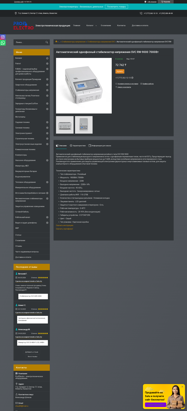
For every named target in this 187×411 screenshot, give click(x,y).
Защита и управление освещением (29, 206)
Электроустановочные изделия (28, 144)
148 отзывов (151, 2)
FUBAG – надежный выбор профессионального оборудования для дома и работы (30, 71)
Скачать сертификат (64, 229)
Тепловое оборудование (25, 182)
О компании (106, 25)
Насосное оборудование (25, 160)
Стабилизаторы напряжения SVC (101, 42)
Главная (76, 25)
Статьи (18, 235)
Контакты (121, 25)
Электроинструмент (23, 133)
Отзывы (18, 246)
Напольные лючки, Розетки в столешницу (27, 97)
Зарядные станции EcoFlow (26, 103)
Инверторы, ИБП (22, 166)
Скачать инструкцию (64, 225)
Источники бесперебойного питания (30, 193)
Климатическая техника (25, 149)
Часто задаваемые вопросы (27, 252)
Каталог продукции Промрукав (28, 79)
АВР (17, 228)
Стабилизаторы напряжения (74, 42)
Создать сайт (19, 2)
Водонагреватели (22, 177)
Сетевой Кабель (22, 212)
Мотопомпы (20, 117)
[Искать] (47, 42)
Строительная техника (24, 139)
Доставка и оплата (140, 25)
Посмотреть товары (116, 6)
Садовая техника (22, 122)
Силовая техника (22, 128)
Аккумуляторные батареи (26, 171)
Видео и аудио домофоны (26, 223)
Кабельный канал (22, 217)
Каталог (89, 25)
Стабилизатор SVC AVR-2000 (30, 296)
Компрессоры (21, 155)
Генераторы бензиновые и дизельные (26, 110)
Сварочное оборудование (26, 85)
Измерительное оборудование (28, 188)
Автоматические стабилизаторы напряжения (29, 200)
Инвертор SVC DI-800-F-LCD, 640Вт (31, 342)
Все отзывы (32, 356)
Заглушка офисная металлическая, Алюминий (31, 319)
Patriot (18, 64)
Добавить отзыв (31, 352)
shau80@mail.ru (21, 406)
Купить (120, 71)
